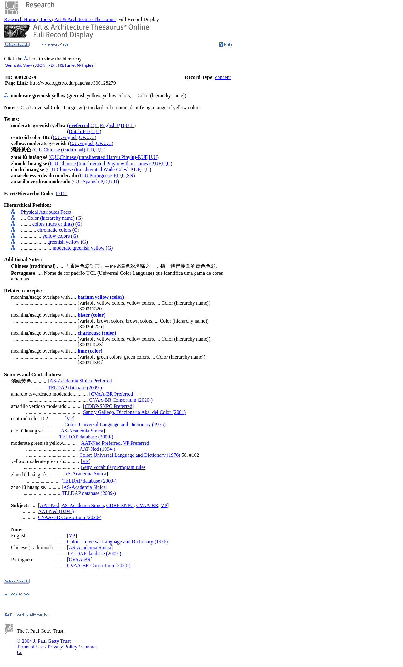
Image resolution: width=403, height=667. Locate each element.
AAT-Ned (49, 505)
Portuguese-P (102, 175)
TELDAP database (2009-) (75, 387)
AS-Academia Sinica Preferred (80, 380)
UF (82, 137)
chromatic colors (54, 230)
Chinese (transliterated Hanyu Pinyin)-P (100, 157)
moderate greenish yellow (79, 248)
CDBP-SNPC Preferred (108, 406)
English (70, 137)
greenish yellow (64, 242)
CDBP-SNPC (120, 505)
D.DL (62, 193)
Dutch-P (77, 131)
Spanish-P (93, 181)
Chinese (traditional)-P (66, 149)
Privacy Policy (62, 646)
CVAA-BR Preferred (112, 394)
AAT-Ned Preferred (101, 443)
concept (223, 77)
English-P (109, 125)
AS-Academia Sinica (82, 430)
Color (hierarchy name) (51, 218)
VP (69, 418)
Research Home (20, 19)
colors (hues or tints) (53, 224)
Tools (45, 19)
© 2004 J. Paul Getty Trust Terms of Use (44, 643)
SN (130, 175)
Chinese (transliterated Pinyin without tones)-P (107, 163)
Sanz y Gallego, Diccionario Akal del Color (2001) (134, 412)
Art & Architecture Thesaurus (85, 19)
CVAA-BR (147, 505)
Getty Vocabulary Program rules (113, 467)
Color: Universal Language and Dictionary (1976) (115, 424)
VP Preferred (136, 443)
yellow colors (56, 236)
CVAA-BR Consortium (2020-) (121, 400)
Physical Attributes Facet (46, 212)
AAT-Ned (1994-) (97, 449)
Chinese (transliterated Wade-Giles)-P (95, 169)
